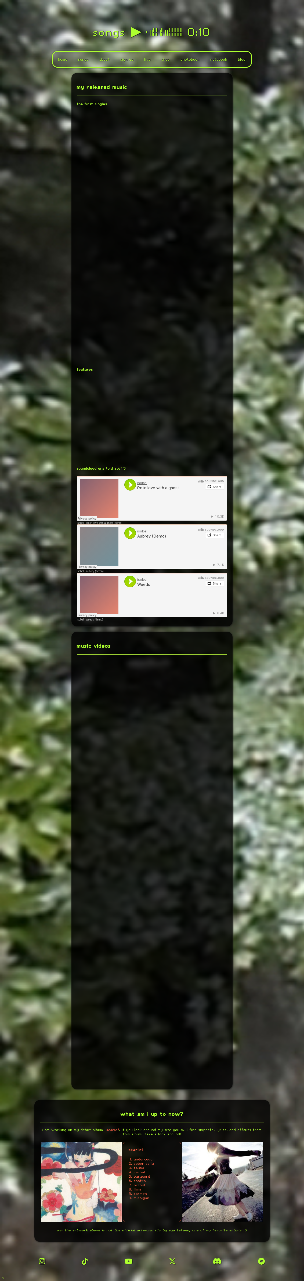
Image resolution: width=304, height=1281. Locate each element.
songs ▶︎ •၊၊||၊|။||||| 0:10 (152, 32)
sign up (127, 60)
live (147, 60)
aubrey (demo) (94, 572)
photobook (190, 60)
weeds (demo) (94, 620)
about (104, 60)
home (63, 60)
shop (166, 60)
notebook (219, 60)
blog (242, 60)
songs (83, 60)
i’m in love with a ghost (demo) (104, 523)
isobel (80, 523)
